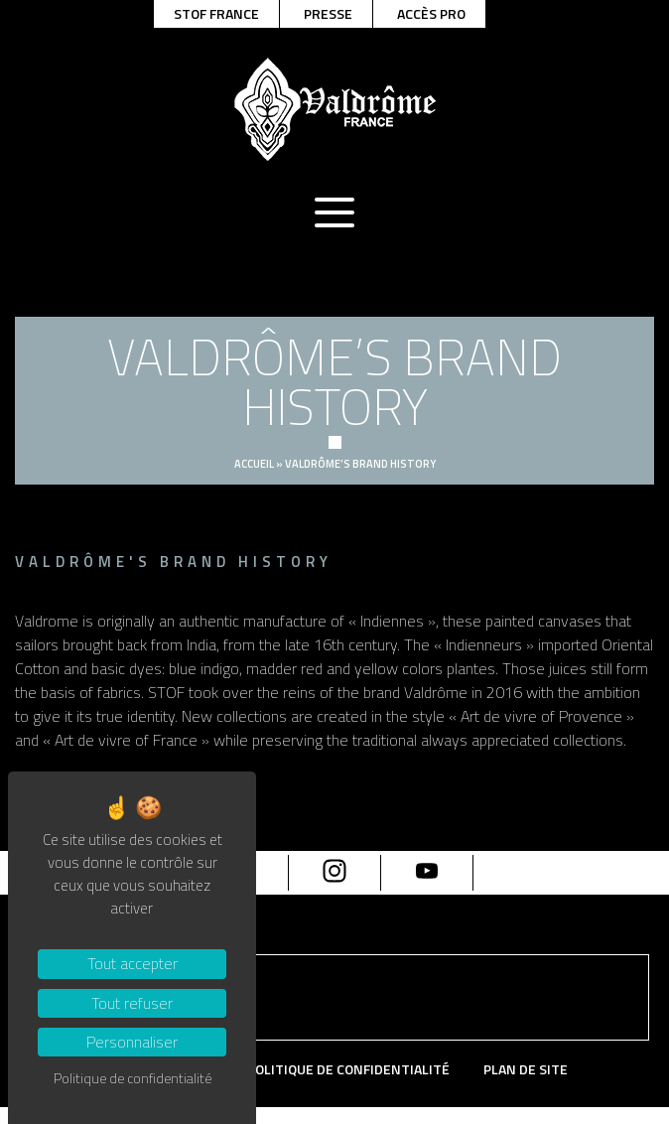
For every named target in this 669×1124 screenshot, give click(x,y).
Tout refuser (132, 1003)
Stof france (216, 13)
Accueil (254, 464)
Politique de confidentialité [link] (132, 1077)
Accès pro (431, 13)
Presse (328, 13)
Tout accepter (132, 963)
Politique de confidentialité (348, 1069)
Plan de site (525, 1069)
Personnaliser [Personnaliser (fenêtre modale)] (132, 1042)
